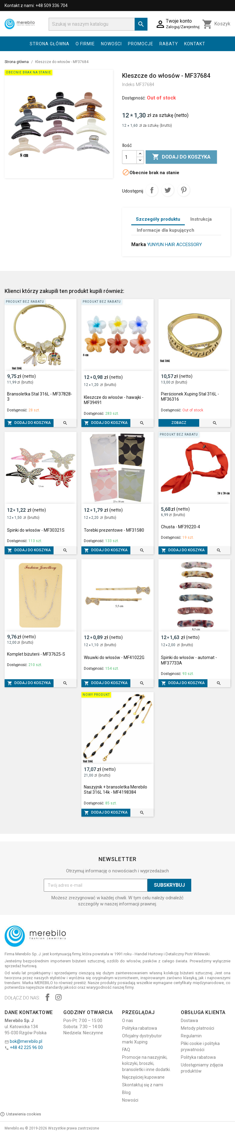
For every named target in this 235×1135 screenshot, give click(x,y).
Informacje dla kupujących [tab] (165, 230)
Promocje (140, 43)
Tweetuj (168, 190)
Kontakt (194, 43)
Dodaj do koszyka (181, 157)
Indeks (128, 84)
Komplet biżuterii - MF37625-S (36, 654)
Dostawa (189, 1020)
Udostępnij (152, 190)
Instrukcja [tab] (201, 219)
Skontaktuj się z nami (142, 1084)
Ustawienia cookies (20, 1114)
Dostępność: (134, 98)
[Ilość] (129, 157)
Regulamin (191, 1035)
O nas (127, 1020)
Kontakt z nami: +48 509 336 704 (36, 5)
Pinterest (183, 190)
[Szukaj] (98, 24)
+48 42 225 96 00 (26, 1047)
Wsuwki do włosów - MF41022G (114, 657)
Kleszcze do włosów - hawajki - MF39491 (114, 400)
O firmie (85, 43)
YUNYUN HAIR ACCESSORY (174, 244)
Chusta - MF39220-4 (180, 526)
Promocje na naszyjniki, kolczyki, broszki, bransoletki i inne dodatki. (146, 1063)
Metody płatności (197, 1028)
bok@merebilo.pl (26, 1041)
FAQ (126, 1049)
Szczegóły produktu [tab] (158, 219)
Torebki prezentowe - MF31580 (114, 530)
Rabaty (168, 43)
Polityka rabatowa (139, 1028)
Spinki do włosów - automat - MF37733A (189, 660)
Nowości (111, 43)
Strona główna (49, 43)
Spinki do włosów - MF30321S (36, 530)
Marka (138, 244)
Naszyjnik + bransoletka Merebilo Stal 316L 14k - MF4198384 (115, 790)
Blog (126, 1092)
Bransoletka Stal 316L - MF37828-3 (39, 396)
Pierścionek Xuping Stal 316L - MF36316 (190, 396)
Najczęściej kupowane (143, 1077)
